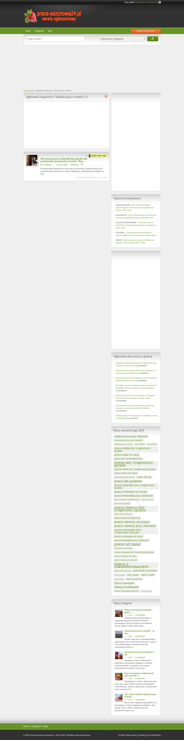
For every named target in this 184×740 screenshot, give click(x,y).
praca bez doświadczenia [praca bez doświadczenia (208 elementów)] (128, 458)
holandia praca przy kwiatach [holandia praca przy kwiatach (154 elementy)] (128, 440)
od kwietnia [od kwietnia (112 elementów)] (152, 444)
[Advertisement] (92, 67)
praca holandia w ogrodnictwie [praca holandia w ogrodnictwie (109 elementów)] (126, 500)
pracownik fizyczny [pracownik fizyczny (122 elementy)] (122, 571)
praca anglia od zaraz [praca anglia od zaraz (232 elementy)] (126, 454)
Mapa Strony (131, 735)
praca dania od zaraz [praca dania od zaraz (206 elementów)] (126, 473)
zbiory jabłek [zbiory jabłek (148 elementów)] (133, 575)
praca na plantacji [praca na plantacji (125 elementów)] (122, 503)
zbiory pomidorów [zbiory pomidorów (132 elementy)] (134, 579)
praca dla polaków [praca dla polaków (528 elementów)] (128, 481)
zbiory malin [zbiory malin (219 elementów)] (148, 574)
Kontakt (121, 735)
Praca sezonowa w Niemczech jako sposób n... (139, 674)
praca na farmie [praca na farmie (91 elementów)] (147, 499)
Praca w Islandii (62, 164)
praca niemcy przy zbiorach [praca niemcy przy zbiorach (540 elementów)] (135, 526)
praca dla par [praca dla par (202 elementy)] (144, 477)
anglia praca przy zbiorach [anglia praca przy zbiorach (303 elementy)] (131, 436)
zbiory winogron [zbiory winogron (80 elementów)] (146, 591)
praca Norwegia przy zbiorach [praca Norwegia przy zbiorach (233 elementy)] (131, 540)
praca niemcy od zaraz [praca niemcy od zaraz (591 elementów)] (132, 522)
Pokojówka (47, 164)
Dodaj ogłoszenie (146, 31)
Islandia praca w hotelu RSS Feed (106, 96)
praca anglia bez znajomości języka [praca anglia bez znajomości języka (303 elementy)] (132, 449)
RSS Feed (159, 2)
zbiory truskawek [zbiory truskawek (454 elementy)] (126, 587)
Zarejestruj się (140, 2)
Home (28, 31)
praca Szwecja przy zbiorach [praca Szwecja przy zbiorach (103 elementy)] (125, 560)
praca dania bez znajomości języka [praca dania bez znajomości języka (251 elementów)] (135, 469)
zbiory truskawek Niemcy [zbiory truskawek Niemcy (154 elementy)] (126, 591)
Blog (50, 31)
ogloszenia (74, 164)
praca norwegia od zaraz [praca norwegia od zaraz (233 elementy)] (128, 536)
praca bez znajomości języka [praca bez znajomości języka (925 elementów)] (133, 464)
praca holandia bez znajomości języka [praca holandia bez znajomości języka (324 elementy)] (134, 486)
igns (130, 615)
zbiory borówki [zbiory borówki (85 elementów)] (119, 575)
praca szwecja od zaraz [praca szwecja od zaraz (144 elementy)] (125, 556)
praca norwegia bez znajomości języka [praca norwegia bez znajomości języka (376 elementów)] (127, 531)
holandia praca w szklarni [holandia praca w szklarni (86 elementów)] (123, 444)
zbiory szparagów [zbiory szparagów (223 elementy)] (124, 583)
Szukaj (152, 38)
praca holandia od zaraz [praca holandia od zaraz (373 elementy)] (130, 491)
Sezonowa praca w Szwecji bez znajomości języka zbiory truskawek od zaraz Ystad (136, 225)
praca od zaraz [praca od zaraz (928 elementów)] (127, 544)
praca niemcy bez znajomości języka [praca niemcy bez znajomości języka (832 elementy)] (130, 509)
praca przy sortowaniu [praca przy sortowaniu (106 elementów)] (123, 548)
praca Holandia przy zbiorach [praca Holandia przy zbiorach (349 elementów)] (133, 495)
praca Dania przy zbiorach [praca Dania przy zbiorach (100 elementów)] (124, 477)
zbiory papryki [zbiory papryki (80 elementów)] (119, 579)
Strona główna (29, 90)
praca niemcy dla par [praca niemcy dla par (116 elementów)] (123, 514)
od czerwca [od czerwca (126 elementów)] (140, 444)
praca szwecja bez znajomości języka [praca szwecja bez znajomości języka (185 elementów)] (134, 552)
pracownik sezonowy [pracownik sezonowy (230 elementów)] (145, 570)
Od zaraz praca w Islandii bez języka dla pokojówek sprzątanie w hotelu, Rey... (63, 160)
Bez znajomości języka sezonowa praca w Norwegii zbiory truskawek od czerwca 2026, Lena (135, 207)
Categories (39, 31)
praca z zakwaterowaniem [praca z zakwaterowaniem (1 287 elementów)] (131, 565)
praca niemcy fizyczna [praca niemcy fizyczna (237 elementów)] (127, 518)
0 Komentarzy (140, 615)
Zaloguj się (152, 2)
